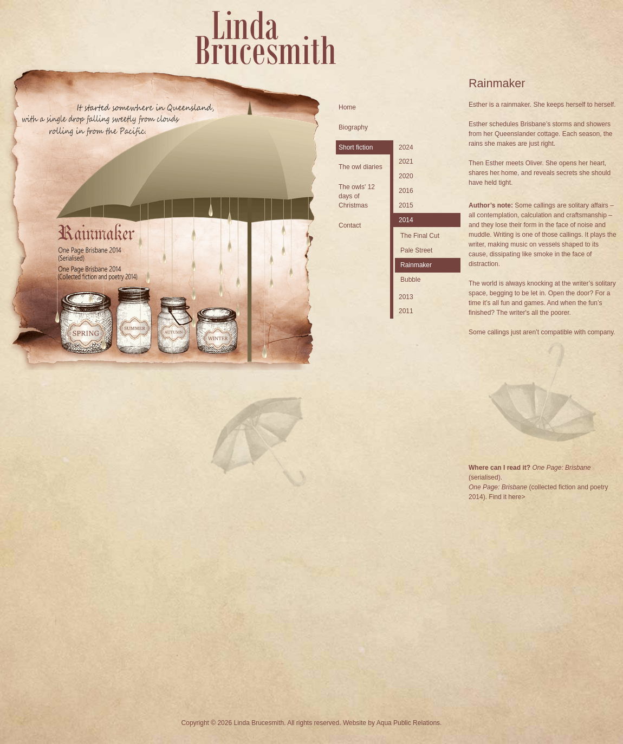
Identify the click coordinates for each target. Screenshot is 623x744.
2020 (406, 176)
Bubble (410, 279)
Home (347, 107)
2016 (406, 191)
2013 (406, 297)
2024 (406, 147)
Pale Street (416, 250)
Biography (353, 127)
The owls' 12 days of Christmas (357, 196)
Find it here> (507, 497)
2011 (406, 311)
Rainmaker (416, 265)
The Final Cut (419, 236)
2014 (406, 220)
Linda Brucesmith (265, 37)
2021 (406, 161)
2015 (406, 205)
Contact (350, 225)
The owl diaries (360, 167)
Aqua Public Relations (408, 723)
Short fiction (356, 147)
